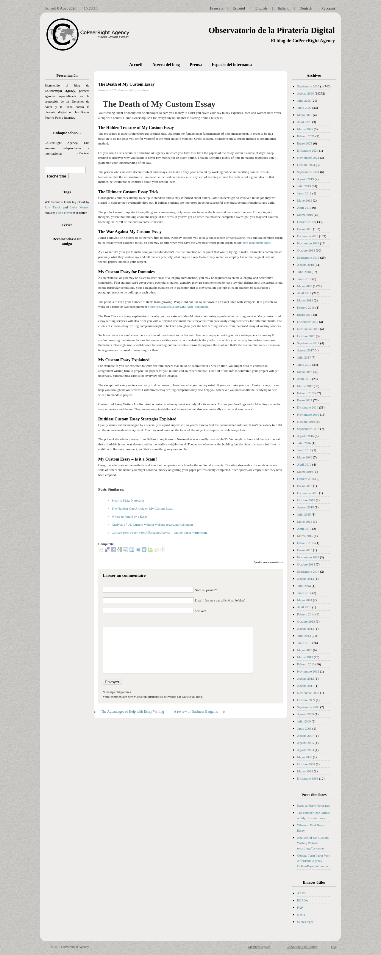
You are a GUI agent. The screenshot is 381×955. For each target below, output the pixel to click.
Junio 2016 (304, 450)
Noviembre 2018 (308, 243)
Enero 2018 (304, 314)
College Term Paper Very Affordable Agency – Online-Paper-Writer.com (159, 532)
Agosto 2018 (305, 264)
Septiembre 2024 (308, 172)
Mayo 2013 (304, 650)
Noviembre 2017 (308, 329)
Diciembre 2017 (307, 321)
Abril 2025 (304, 122)
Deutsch (305, 8)
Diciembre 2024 (307, 150)
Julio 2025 (304, 100)
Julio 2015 (304, 514)
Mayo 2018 (304, 286)
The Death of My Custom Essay (126, 84)
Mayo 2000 (304, 757)
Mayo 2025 (304, 115)
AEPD (301, 893)
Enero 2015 (304, 550)
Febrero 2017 (306, 393)
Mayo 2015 (304, 521)
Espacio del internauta (232, 64)
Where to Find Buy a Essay (130, 516)
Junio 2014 (304, 593)
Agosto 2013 (305, 628)
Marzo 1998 (305, 771)
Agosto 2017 (305, 350)
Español (239, 8)
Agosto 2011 (305, 685)
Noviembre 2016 (308, 414)
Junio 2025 (304, 107)
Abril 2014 (304, 607)
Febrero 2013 (306, 664)
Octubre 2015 (306, 500)
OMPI (301, 914)
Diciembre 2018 (307, 236)
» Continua (83, 153)
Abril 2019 (304, 207)
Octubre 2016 (306, 421)
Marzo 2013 (305, 657)
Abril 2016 (304, 464)
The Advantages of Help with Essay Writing (132, 711)
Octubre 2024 (306, 165)
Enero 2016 (304, 486)
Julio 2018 (304, 272)
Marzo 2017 (305, 386)
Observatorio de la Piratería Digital (271, 30)
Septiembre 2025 (308, 86)
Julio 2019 (304, 186)
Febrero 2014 (306, 614)
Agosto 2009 (305, 714)
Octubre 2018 (306, 250)
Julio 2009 (304, 721)
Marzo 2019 (305, 214)
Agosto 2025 (305, 93)
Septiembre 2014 (308, 571)
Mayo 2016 (304, 457)
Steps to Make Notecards (128, 500)
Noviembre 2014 (308, 557)
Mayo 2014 (304, 600)
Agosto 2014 (305, 578)
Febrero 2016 (306, 478)
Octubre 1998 (306, 764)
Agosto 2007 (305, 735)
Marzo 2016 (305, 471)
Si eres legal (305, 921)
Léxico (67, 225)
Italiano (284, 8)
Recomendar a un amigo (67, 241)
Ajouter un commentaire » (268, 561)
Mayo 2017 (304, 371)
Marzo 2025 (305, 129)
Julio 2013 (304, 635)
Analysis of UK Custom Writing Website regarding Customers (152, 524)
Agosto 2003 (305, 750)
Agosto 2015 (305, 507)
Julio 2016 (304, 443)
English (261, 8)
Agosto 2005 (305, 742)
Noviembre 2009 (308, 693)
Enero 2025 (304, 143)
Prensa (196, 64)
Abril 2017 (304, 379)
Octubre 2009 (306, 700)
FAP (300, 907)
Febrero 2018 (306, 307)
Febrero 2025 (306, 136)
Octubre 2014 (306, 564)
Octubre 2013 (306, 621)
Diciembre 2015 (307, 493)
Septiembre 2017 (308, 343)
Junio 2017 (304, 364)
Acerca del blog (166, 64)
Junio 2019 (304, 193)
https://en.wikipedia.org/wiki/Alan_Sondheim (178, 306)
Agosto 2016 (305, 436)
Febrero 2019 (306, 222)
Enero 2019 (304, 229)
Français (216, 8)
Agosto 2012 (305, 678)
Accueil (135, 64)
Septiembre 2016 (308, 429)
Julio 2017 (304, 357)
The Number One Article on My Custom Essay (142, 508)
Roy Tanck (52, 207)
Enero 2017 (304, 400)
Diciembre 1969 (307, 778)
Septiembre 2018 (308, 257)
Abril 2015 (304, 528)
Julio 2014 (304, 586)
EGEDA (302, 900)
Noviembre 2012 (308, 671)
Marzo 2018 (305, 300)
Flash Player (64, 212)
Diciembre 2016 (307, 407)
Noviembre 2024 (308, 157)
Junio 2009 (304, 728)
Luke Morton (79, 207)
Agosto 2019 (305, 179)
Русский (328, 8)
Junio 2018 (304, 279)
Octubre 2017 (306, 336)
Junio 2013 (304, 643)
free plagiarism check (257, 242)
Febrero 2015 (306, 543)
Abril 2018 (304, 293)
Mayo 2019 (304, 200)
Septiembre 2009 (308, 707)
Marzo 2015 (305, 536)
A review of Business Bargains (196, 711)
